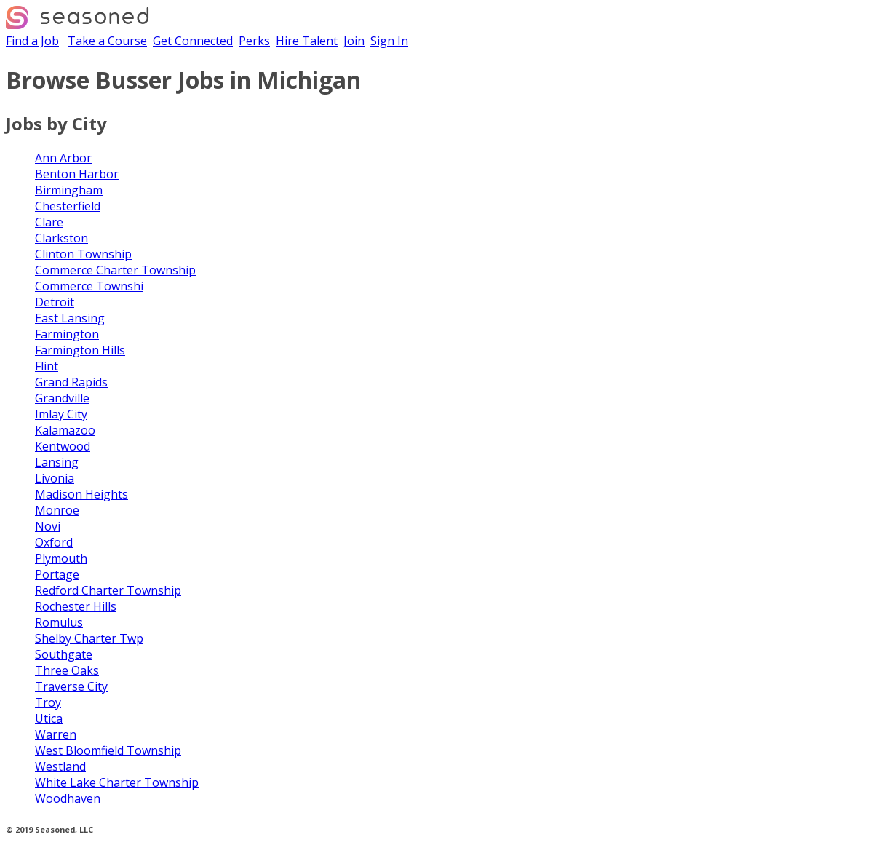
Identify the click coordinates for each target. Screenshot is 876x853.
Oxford (54, 542)
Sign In (389, 41)
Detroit (54, 302)
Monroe (57, 510)
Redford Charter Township (108, 590)
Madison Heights (81, 494)
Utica (49, 718)
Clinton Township (83, 254)
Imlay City (61, 414)
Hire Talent (307, 41)
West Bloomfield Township (108, 750)
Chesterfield (67, 206)
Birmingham (69, 190)
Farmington (67, 334)
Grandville (62, 398)
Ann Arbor (63, 158)
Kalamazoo (65, 430)
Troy (48, 702)
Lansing (57, 462)
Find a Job (32, 41)
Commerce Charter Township (115, 270)
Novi (47, 526)
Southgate (63, 654)
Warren (55, 734)
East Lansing (70, 318)
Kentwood (62, 446)
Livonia (54, 478)
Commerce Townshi (89, 286)
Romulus (59, 622)
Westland (60, 766)
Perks (254, 41)
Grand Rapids (71, 382)
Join (354, 41)
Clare (49, 222)
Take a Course (107, 41)
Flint (46, 366)
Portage (57, 574)
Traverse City (71, 686)
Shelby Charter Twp (89, 638)
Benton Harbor (77, 174)
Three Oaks (67, 670)
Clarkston (61, 238)
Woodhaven (67, 798)
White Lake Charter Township (117, 782)
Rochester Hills (75, 606)
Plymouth (61, 558)
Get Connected (193, 41)
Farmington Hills (80, 350)
